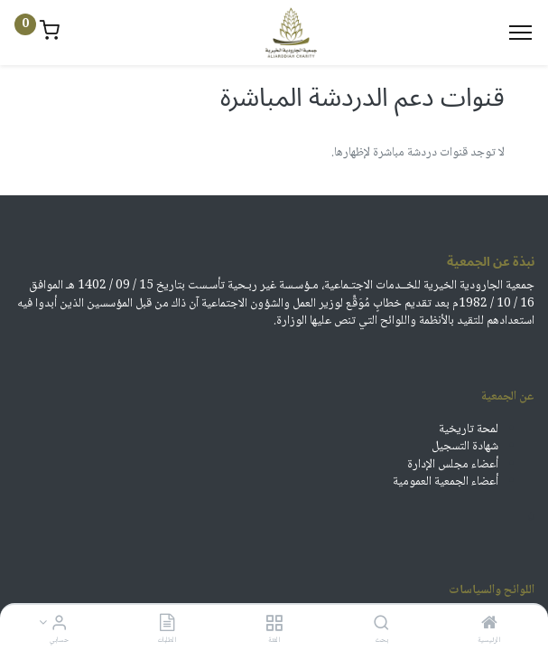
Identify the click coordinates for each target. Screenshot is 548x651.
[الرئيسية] (489, 626)
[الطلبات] (167, 626)
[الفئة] (274, 626)
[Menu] (520, 32)
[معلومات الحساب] (59, 626)
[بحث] (381, 626)
